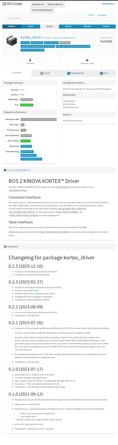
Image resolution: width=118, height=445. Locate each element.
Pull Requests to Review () (31, 159)
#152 (41, 354)
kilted (50, 26)
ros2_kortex (63, 37)
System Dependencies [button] (42, 10)
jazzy (30, 26)
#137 (73, 380)
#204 (58, 287)
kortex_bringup (36, 43)
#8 (54, 399)
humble (11, 26)
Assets (45, 73)
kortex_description (51, 43)
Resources (108, 3)
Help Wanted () (27, 152)
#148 (43, 377)
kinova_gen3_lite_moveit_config (32, 50)
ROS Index (12, 3)
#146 (56, 383)
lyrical (68, 26)
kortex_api (25, 43)
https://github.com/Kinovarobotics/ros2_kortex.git (39, 119)
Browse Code (87, 62)
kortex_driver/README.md (18, 170)
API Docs (31, 62)
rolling (87, 26)
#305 (52, 293)
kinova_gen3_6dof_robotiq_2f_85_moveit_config (38, 46)
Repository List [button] (55, 4)
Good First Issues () (28, 155)
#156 (67, 328)
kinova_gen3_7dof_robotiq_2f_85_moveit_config (73, 46)
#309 (54, 271)
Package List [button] (38, 4)
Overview (17, 72)
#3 (49, 408)
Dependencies (75, 73)
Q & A (104, 73)
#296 (35, 290)
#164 (54, 312)
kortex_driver (31, 37)
